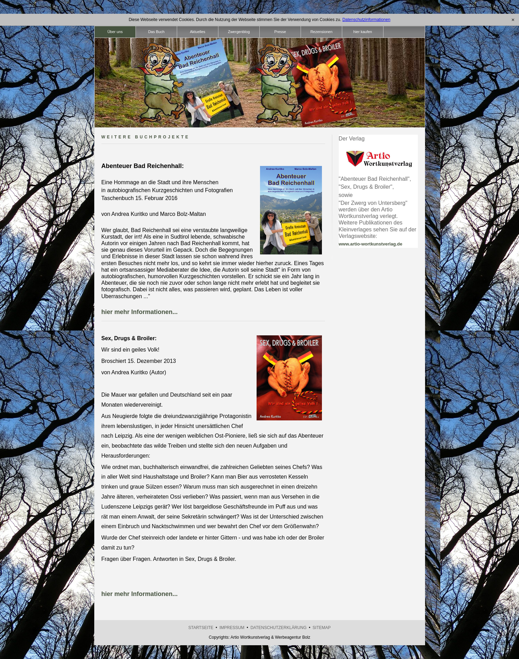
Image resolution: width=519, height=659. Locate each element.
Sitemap (322, 627)
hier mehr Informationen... (139, 311)
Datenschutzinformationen (366, 19)
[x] (513, 19)
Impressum (232, 627)
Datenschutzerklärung (278, 627)
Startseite (200, 627)
